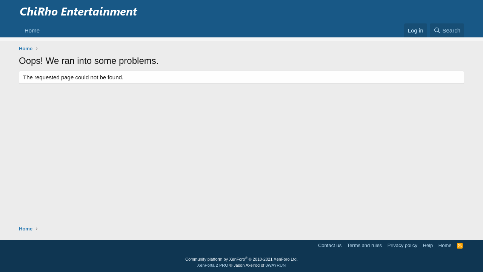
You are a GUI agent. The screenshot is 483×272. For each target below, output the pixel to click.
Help (428, 245)
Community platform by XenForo (241, 259)
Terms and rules (364, 245)
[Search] (447, 30)
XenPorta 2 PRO (212, 265)
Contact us (329, 245)
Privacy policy (402, 245)
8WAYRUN (275, 265)
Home (32, 30)
